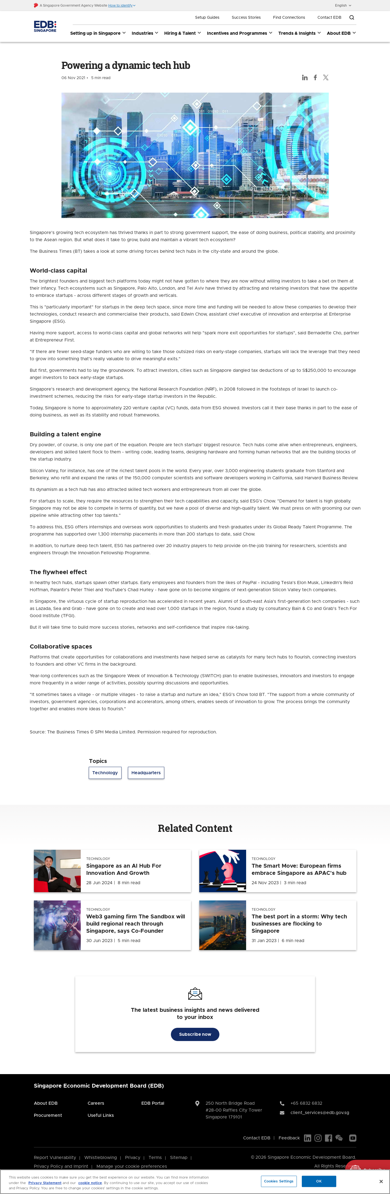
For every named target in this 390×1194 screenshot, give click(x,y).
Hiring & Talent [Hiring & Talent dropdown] (182, 33)
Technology (105, 773)
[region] (195, 1181)
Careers (96, 1103)
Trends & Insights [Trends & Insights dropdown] (299, 33)
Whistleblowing (100, 1157)
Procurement (48, 1115)
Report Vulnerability (55, 1157)
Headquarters (146, 773)
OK (319, 1181)
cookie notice (90, 1183)
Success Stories (246, 18)
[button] (122, 5)
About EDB (46, 1103)
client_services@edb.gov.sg (320, 1112)
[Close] (381, 1181)
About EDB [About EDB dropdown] (341, 33)
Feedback (289, 1138)
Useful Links (101, 1115)
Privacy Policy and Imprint (61, 1166)
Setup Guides (207, 18)
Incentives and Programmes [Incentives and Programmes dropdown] (240, 33)
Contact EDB (329, 18)
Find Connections (289, 18)
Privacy (132, 1157)
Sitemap (178, 1157)
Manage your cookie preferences (131, 1166)
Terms (155, 1157)
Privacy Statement (44, 1183)
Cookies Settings (279, 1181)
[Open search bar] (351, 17)
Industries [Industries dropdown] (145, 33)
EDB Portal (152, 1103)
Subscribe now (195, 1034)
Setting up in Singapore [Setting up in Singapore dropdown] (98, 33)
